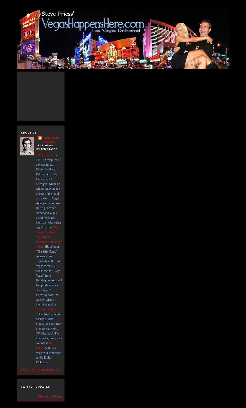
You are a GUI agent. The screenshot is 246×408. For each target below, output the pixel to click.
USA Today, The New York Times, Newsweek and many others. (49, 237)
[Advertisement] (45, 95)
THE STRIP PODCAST (51, 140)
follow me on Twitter (49, 396)
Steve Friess (45, 155)
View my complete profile (39, 370)
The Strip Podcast (47, 309)
